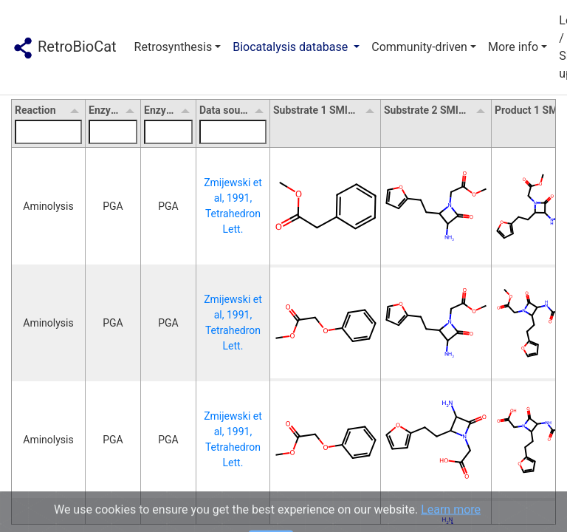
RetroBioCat (64, 48)
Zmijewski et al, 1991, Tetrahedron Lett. (234, 206)
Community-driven (419, 47)
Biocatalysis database (292, 47)
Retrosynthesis (173, 47)
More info (513, 47)
